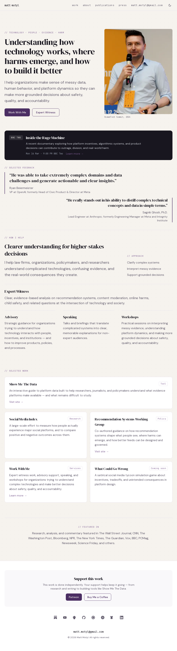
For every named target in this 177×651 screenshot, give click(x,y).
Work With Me (17, 112)
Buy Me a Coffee (97, 597)
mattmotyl (12, 5)
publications (104, 5)
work (75, 5)
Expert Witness (45, 112)
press (123, 5)
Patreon (74, 597)
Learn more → (75, 153)
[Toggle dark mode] (169, 5)
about (87, 5)
